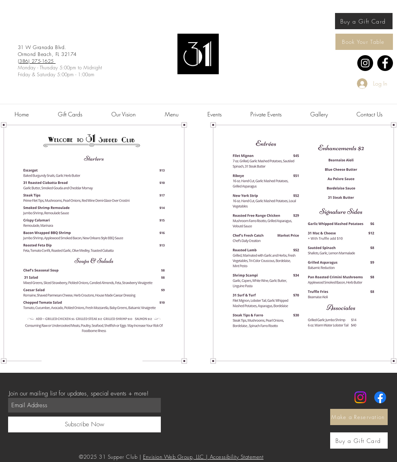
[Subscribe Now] (84, 424)
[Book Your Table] (364, 42)
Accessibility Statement (237, 456)
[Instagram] (365, 63)
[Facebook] (385, 63)
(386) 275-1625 (36, 61)
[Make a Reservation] (359, 417)
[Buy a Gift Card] (364, 21)
